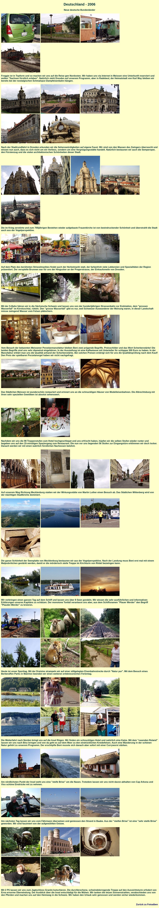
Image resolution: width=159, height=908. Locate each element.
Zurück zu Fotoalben (147, 904)
